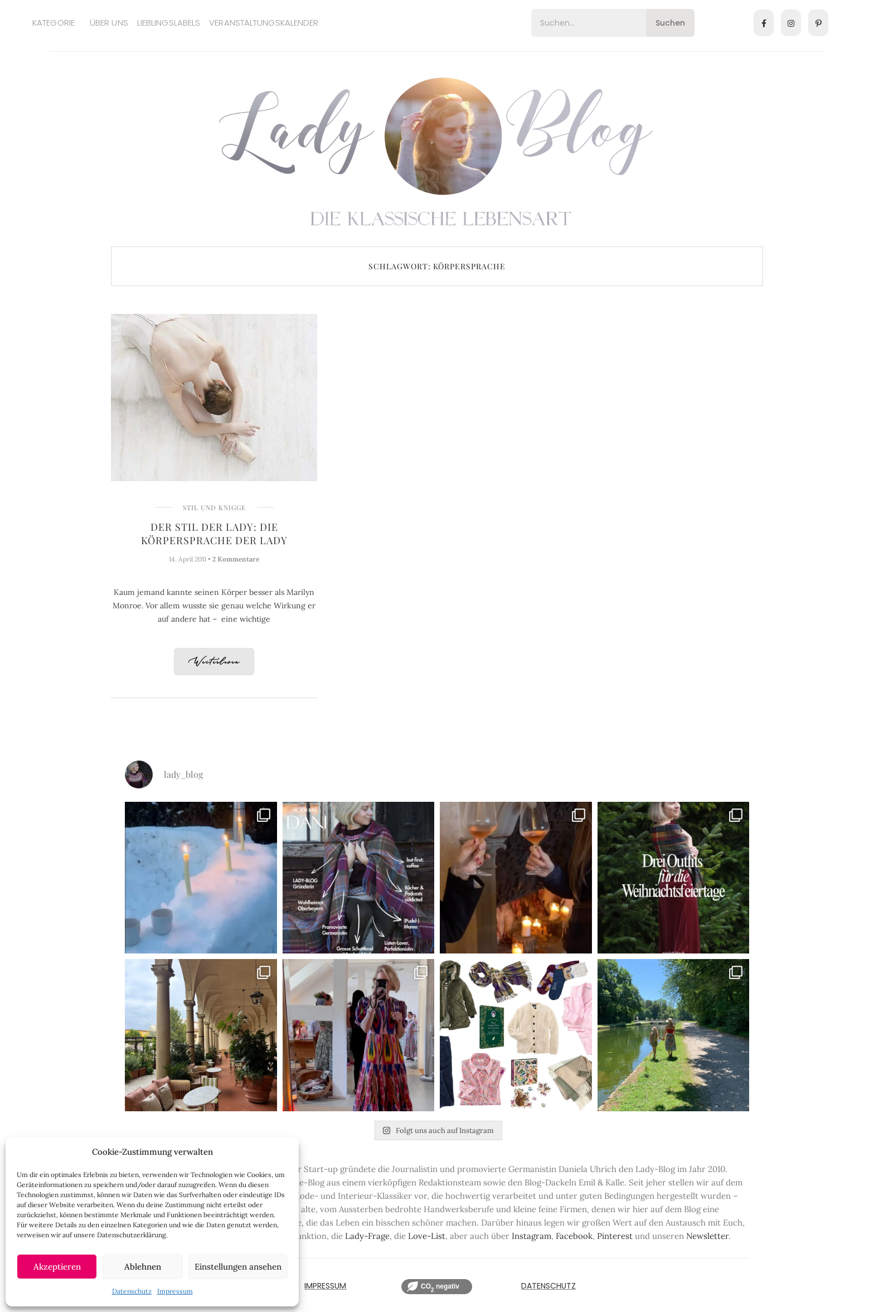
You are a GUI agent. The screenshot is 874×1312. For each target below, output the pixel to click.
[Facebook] (764, 22)
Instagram (531, 1236)
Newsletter (707, 1236)
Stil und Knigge (214, 507)
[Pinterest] (818, 22)
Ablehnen (142, 1266)
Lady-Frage (367, 1236)
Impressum (175, 1291)
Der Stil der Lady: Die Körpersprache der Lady (214, 533)
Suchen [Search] (670, 22)
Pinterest (615, 1236)
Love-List (426, 1236)
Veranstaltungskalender (263, 22)
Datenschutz (132, 1291)
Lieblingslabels (169, 22)
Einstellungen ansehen (238, 1266)
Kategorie (53, 22)
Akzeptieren (57, 1266)
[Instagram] (791, 22)
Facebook (574, 1236)
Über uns (109, 22)
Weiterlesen (214, 662)
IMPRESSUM (325, 1285)
